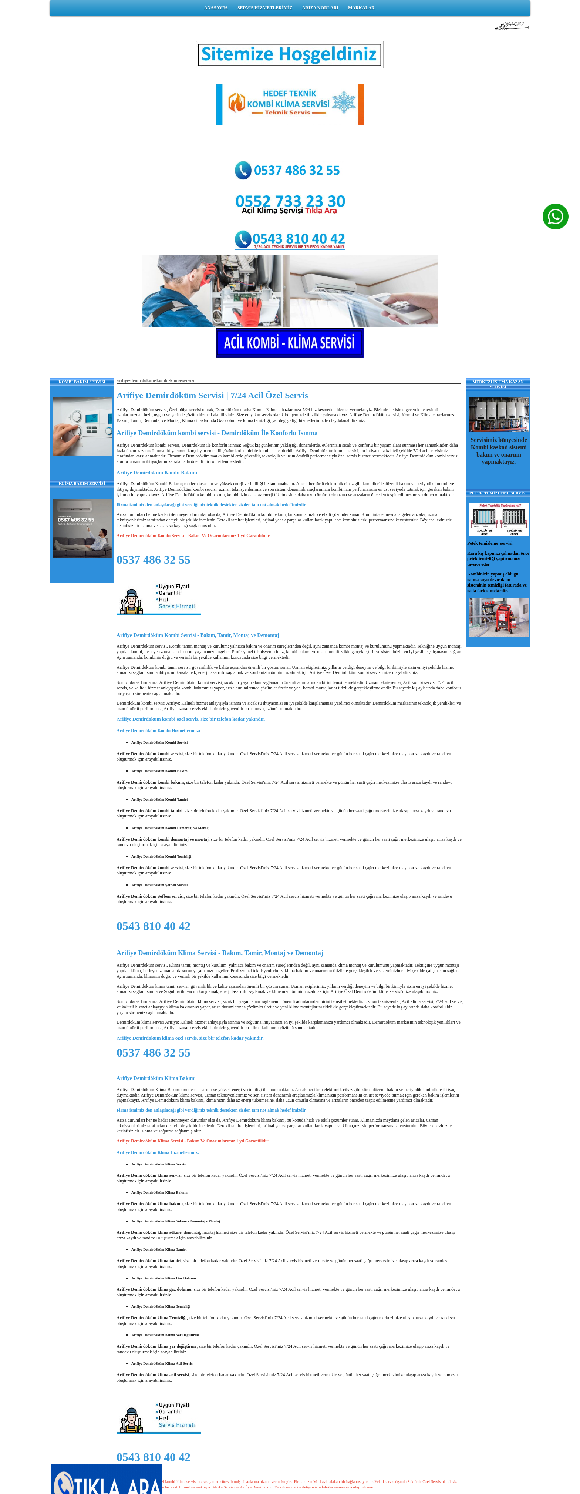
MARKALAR (361, 7)
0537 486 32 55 (153, 559)
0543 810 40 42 (153, 926)
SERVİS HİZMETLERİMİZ (265, 7)
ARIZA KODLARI (320, 7)
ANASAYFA (216, 7)
